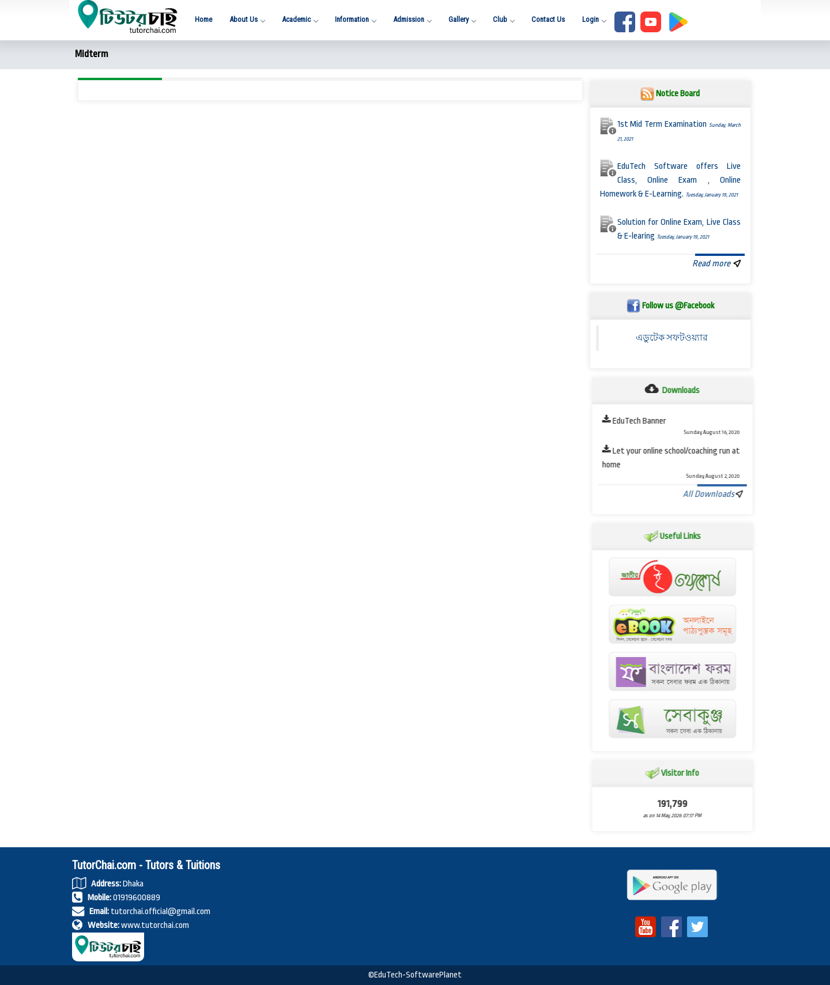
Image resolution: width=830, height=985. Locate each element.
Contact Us (548, 19)
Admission (412, 19)
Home (203, 19)
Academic (300, 19)
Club (503, 19)
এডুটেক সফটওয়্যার (672, 338)
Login (594, 19)
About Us (247, 19)
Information (355, 19)
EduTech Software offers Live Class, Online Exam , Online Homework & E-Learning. (670, 180)
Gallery (462, 19)
